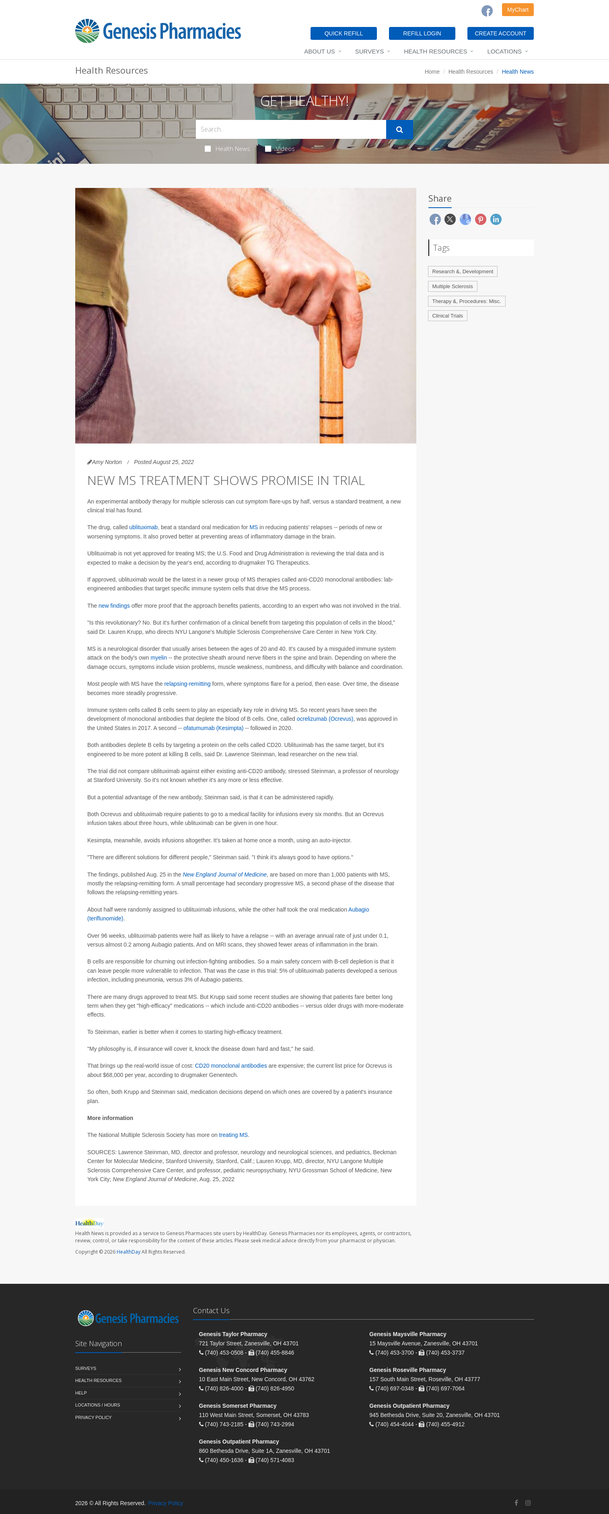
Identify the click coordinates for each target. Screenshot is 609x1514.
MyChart (518, 9)
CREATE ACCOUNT (500, 33)
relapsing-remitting (187, 684)
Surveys (369, 51)
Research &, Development (463, 271)
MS (253, 527)
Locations (504, 51)
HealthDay (128, 1251)
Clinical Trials (447, 316)
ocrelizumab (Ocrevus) (325, 719)
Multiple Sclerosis (452, 286)
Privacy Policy (93, 1417)
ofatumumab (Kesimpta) (213, 728)
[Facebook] (487, 11)
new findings (114, 605)
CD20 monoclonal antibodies (231, 1065)
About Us (319, 51)
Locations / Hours (97, 1405)
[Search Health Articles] (291, 129)
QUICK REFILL (344, 33)
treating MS (233, 1135)
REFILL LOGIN (422, 33)
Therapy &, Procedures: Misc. (466, 301)
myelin (159, 657)
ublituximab (143, 527)
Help (81, 1392)
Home (432, 71)
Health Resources (435, 51)
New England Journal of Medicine (225, 874)
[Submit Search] (399, 129)
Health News (227, 148)
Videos (280, 148)
